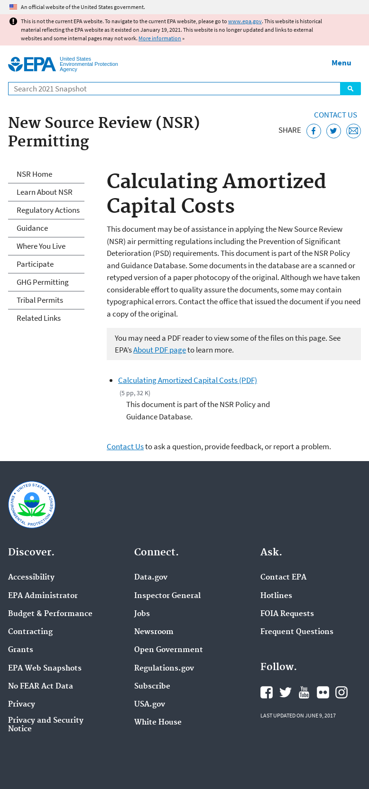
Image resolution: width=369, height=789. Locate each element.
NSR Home (34, 174)
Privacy (21, 704)
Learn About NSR (45, 192)
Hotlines (276, 596)
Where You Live (41, 246)
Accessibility (31, 577)
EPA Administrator (43, 596)
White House (158, 722)
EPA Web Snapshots (45, 668)
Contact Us (335, 114)
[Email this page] (353, 131)
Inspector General (167, 596)
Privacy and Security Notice (45, 725)
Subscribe (152, 686)
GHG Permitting (43, 282)
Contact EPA (283, 577)
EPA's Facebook (266, 692)
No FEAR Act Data (40, 686)
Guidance (32, 228)
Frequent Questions (296, 632)
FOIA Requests (287, 614)
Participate (35, 264)
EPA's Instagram (341, 692)
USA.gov (149, 704)
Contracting (30, 632)
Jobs (142, 614)
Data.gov (150, 577)
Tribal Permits (40, 300)
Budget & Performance (50, 614)
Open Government (168, 650)
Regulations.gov (164, 668)
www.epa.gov (245, 21)
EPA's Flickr (323, 692)
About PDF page (159, 350)
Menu (341, 62)
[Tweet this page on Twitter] (333, 131)
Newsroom (154, 632)
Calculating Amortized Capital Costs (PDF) (187, 380)
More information (159, 38)
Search (350, 88)
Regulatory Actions (48, 210)
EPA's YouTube (304, 692)
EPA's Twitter (285, 692)
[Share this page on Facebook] (313, 131)
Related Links (39, 318)
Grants (20, 650)
